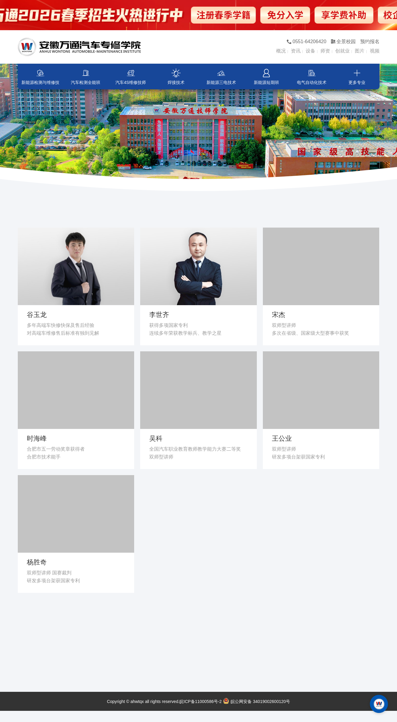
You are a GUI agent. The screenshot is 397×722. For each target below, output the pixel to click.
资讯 (296, 50)
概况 (281, 50)
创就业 (342, 50)
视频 (375, 50)
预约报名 (370, 41)
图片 (359, 50)
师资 (325, 50)
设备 (310, 50)
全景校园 (343, 41)
